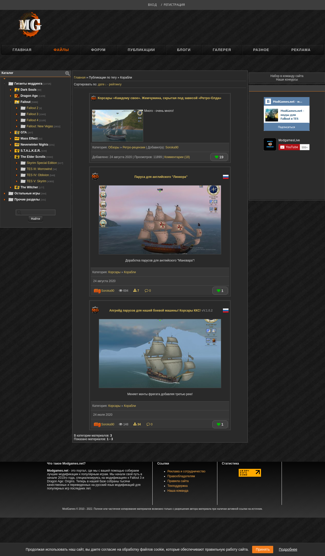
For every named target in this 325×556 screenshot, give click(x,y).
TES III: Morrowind (38, 169)
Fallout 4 (33, 120)
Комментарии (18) (177, 157)
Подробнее (288, 549)
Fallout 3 (33, 114)
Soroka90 (171, 147)
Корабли (130, 272)
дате (101, 84)
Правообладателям (181, 476)
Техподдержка (178, 486)
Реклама (301, 50)
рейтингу (115, 84)
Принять (263, 549)
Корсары (114, 272)
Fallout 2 (31, 108)
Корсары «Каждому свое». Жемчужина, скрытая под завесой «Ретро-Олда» (159, 98)
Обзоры (113, 147)
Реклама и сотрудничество (186, 471)
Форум (98, 50)
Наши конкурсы (287, 79)
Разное (261, 50)
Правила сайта (178, 481)
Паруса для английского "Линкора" (160, 177)
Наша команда (178, 490)
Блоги (183, 50)
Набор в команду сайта (286, 76)
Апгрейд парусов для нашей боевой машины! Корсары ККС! (161, 310)
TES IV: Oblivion (37, 175)
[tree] (36, 142)
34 (137, 424)
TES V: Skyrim (37, 181)
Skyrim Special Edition (41, 163)
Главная (21, 50)
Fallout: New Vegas (40, 126)
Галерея (222, 50)
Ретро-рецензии (134, 147)
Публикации (141, 50)
